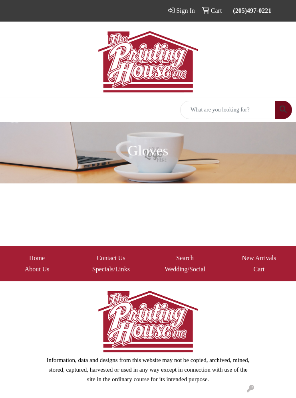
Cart (259, 269)
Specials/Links (111, 269)
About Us (37, 269)
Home (37, 258)
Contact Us (111, 258)
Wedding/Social (185, 269)
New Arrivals (259, 258)
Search (185, 258)
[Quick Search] (227, 110)
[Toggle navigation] (12, 109)
